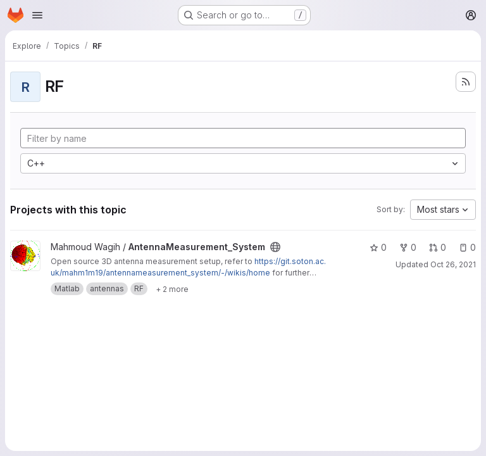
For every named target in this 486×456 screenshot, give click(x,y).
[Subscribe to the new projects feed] (466, 82)
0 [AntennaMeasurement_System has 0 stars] (378, 247)
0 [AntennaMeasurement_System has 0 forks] (407, 247)
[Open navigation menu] (37, 15)
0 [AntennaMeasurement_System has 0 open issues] (467, 247)
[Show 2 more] (172, 288)
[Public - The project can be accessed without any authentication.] (275, 247)
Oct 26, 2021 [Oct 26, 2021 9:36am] (453, 264)
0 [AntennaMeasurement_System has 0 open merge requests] (437, 247)
